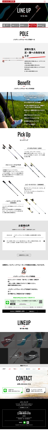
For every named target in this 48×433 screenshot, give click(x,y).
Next (44, 245)
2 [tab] (25, 255)
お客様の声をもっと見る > (24, 259)
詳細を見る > (32, 315)
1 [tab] (23, 255)
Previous (3, 245)
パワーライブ (24, 406)
